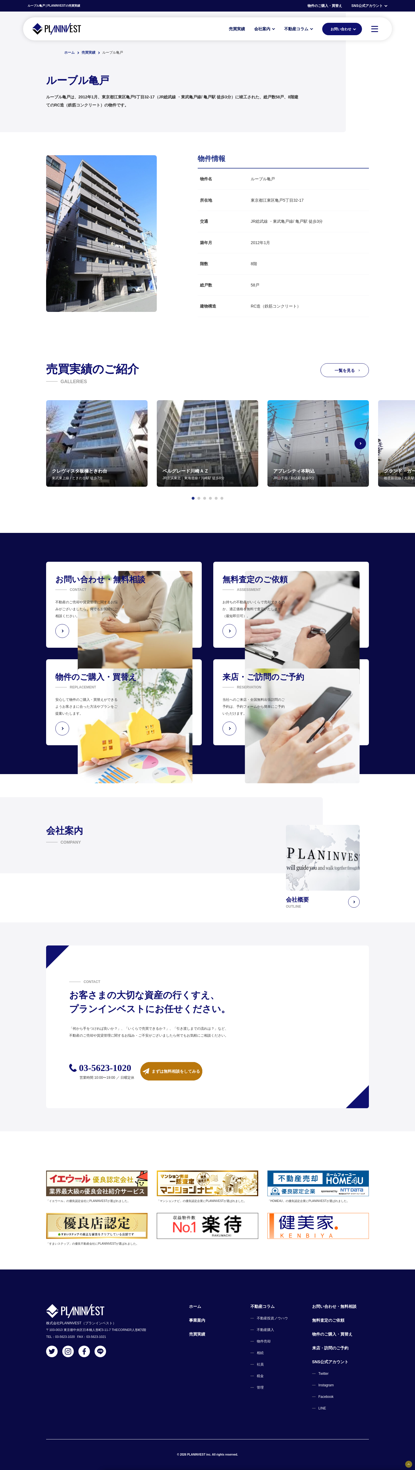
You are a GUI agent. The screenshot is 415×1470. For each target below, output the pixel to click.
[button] (193, 498)
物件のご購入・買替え (325, 6)
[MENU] (375, 29)
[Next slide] (369, 443)
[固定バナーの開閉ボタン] (408, 1464)
